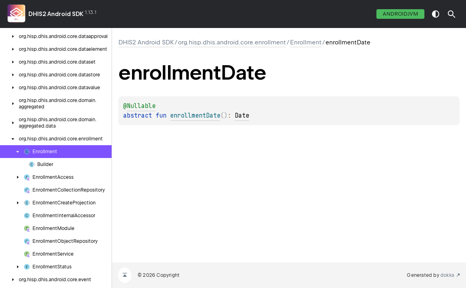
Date (242, 116)
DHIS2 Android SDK (56, 14)
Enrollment (306, 42)
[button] (452, 14)
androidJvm (400, 14)
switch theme (436, 14)
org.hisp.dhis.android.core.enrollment (232, 42)
